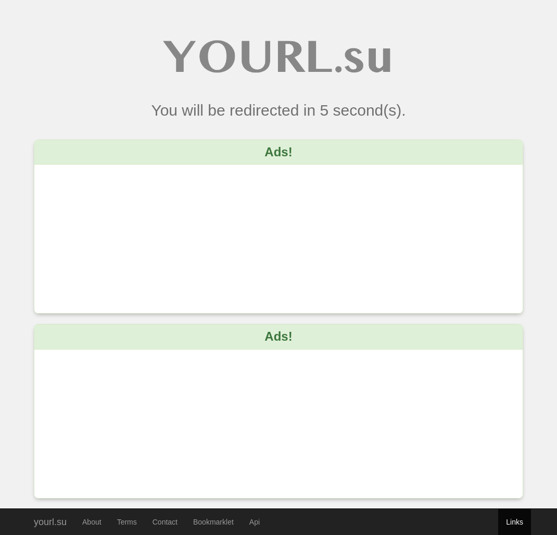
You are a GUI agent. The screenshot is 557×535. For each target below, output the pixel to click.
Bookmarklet (213, 522)
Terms (127, 522)
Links (514, 522)
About (92, 522)
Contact (165, 522)
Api (254, 522)
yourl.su (50, 521)
